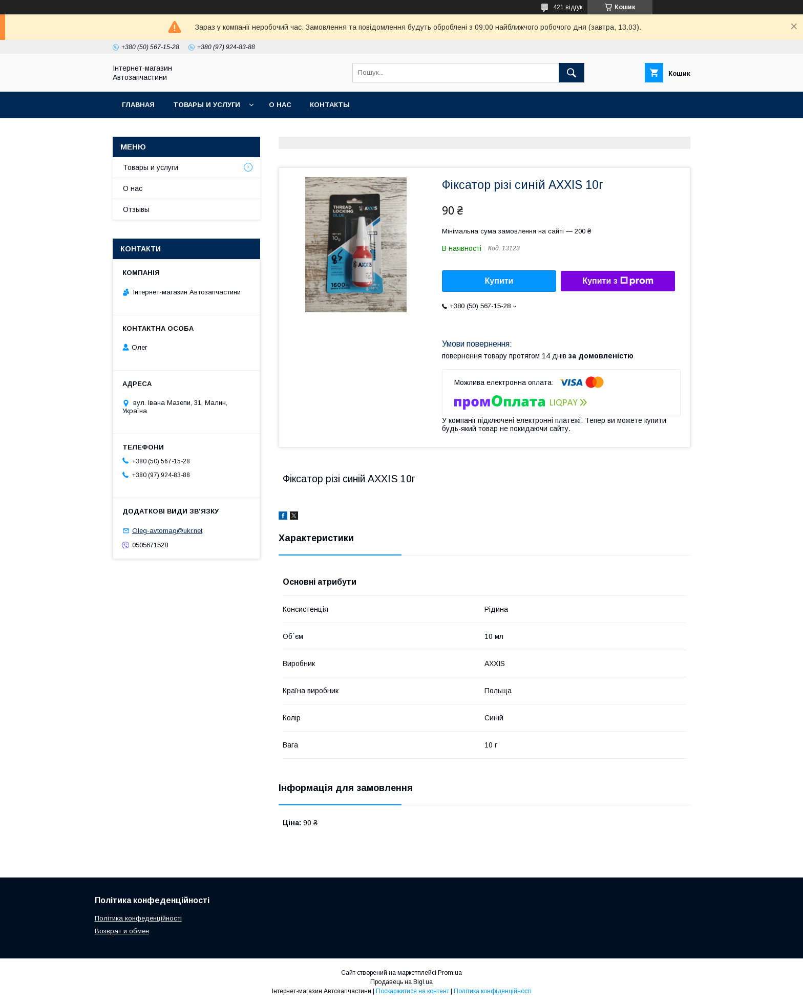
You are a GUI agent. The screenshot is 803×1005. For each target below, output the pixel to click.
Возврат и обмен (122, 931)
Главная (138, 105)
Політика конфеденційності (138, 918)
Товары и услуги (206, 105)
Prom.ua (450, 972)
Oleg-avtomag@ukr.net (167, 530)
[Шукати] (571, 72)
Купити (499, 280)
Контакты (330, 105)
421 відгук (567, 7)
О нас (280, 105)
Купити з (617, 281)
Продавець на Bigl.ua (401, 982)
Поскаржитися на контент (412, 991)
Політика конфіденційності (493, 991)
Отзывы (136, 209)
